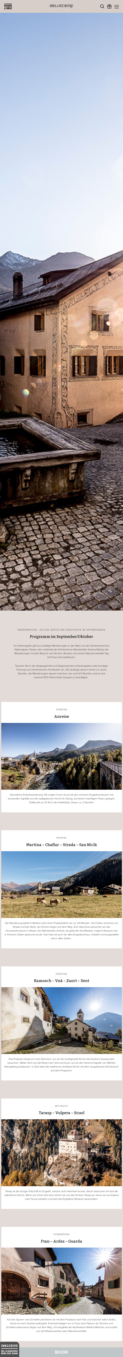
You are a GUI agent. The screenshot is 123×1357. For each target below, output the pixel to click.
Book (61, 1352)
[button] (9, 305)
